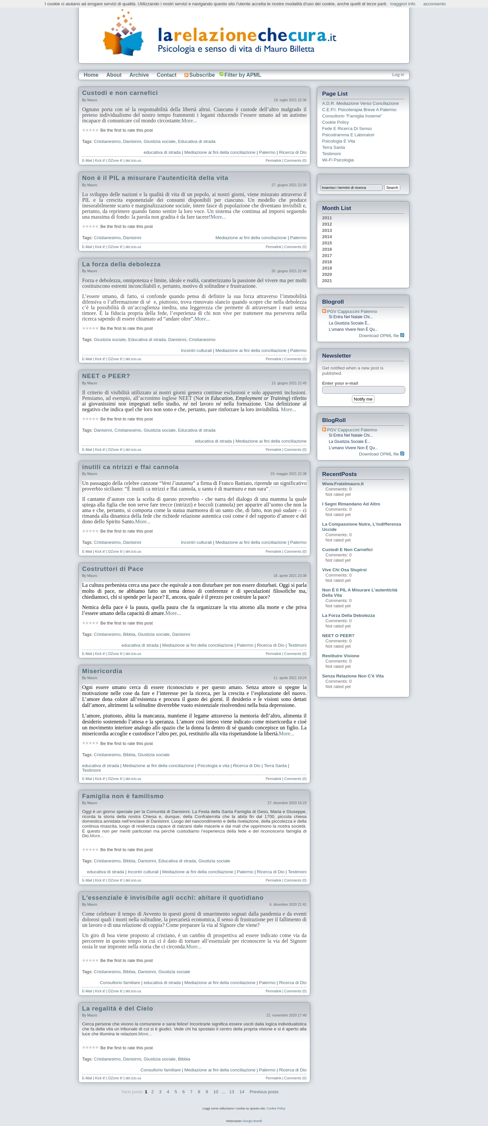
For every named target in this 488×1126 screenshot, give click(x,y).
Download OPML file (381, 335)
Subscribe (199, 75)
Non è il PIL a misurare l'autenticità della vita (155, 177)
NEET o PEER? (106, 375)
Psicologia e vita (213, 765)
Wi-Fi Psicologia (338, 159)
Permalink (273, 160)
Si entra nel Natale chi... (351, 317)
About (114, 75)
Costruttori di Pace (113, 568)
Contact (166, 75)
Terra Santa (275, 765)
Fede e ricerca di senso (347, 128)
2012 (327, 224)
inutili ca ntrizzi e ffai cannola (130, 466)
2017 (327, 255)
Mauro (92, 100)
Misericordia (102, 671)
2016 (327, 249)
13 (231, 1091)
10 (215, 1091)
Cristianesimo (107, 141)
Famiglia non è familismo (123, 796)
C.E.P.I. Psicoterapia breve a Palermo (359, 109)
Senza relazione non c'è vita (353, 675)
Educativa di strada (197, 141)
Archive (139, 75)
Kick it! (100, 160)
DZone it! (115, 160)
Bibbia (129, 634)
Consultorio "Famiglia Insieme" (352, 115)
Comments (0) (295, 160)
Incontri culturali (196, 350)
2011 (327, 217)
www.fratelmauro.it (343, 483)
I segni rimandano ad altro (351, 503)
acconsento (434, 3)
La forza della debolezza (121, 264)
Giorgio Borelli (252, 1121)
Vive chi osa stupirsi (344, 569)
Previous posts (264, 1091)
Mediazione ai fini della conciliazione (220, 152)
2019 (327, 268)
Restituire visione (340, 655)
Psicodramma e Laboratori (348, 134)
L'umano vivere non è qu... (353, 329)
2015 (327, 242)
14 (241, 1091)
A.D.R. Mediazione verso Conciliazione (360, 103)
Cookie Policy (335, 122)
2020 (327, 274)
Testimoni (297, 645)
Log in (398, 74)
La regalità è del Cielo (117, 1008)
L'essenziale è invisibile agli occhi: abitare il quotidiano (173, 897)
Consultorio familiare (120, 982)
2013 (327, 230)
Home (91, 75)
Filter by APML (242, 75)
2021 (327, 280)
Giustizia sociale (159, 141)
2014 (327, 236)
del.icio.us (133, 160)
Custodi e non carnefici (120, 92)
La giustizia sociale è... (350, 323)
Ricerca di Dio (293, 152)
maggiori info (402, 3)
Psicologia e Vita (338, 141)
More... (189, 120)
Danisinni (132, 141)
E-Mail (87, 160)
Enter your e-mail (340, 383)
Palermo (267, 152)
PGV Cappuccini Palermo (352, 311)
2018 (327, 261)
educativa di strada (162, 152)
